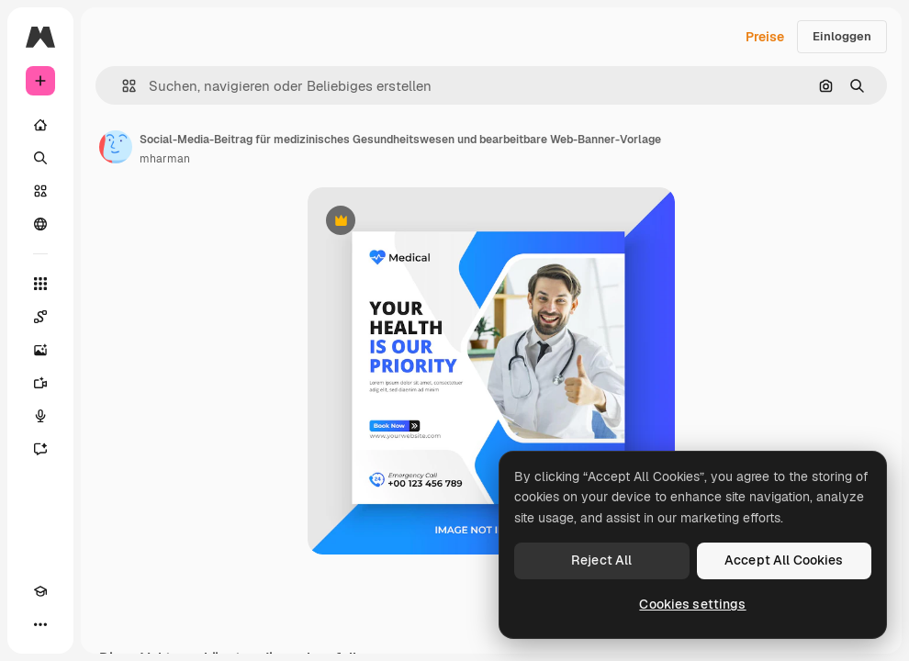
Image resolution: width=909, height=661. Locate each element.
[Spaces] (40, 316)
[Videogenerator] (40, 383)
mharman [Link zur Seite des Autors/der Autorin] (165, 158)
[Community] (40, 224)
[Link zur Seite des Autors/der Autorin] (115, 146)
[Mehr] (40, 624)
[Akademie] (40, 591)
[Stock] (40, 191)
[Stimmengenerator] (40, 416)
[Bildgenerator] (40, 349)
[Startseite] (40, 125)
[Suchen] (40, 158)
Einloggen (842, 36)
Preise (765, 36)
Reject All (601, 560)
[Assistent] (40, 449)
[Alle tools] (40, 283)
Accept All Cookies (784, 560)
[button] (121, 86)
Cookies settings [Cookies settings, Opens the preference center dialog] (692, 604)
